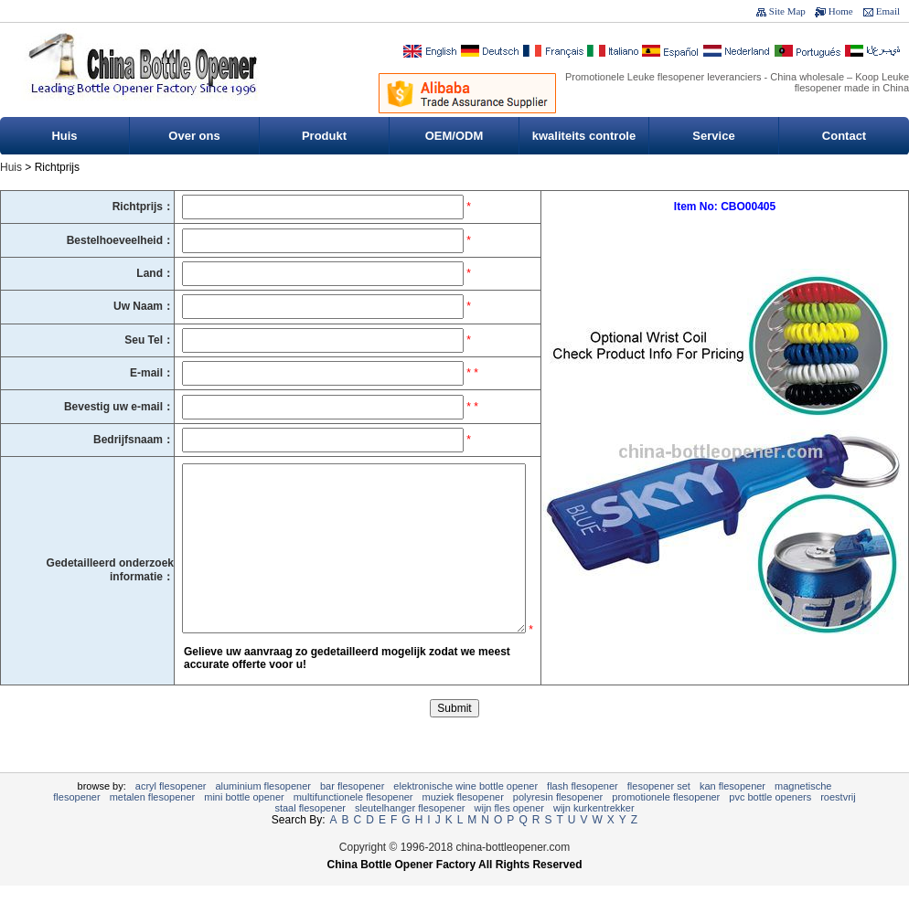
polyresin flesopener (558, 824)
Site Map (787, 10)
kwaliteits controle (584, 136)
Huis (64, 136)
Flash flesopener (582, 813)
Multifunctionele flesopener (353, 824)
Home (841, 10)
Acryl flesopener (171, 813)
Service (713, 136)
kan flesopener (732, 813)
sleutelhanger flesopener (410, 835)
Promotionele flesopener (666, 824)
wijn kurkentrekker (594, 835)
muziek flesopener (463, 824)
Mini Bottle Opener (243, 824)
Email (888, 10)
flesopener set (658, 813)
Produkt (324, 136)
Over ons (193, 136)
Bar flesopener (352, 813)
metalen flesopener (153, 824)
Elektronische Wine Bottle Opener (465, 813)
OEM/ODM (454, 136)
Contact (844, 136)
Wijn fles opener (509, 835)
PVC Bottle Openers (770, 824)
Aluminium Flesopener (263, 813)
